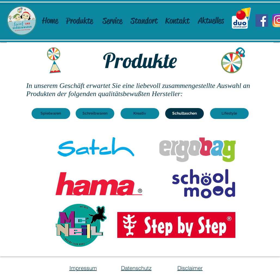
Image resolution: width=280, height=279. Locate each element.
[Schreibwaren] (95, 113)
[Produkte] (79, 20)
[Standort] (144, 20)
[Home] (50, 20)
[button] (184, 113)
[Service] (112, 20)
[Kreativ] (140, 113)
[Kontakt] (177, 20)
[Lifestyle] (229, 113)
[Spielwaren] (51, 113)
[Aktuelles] (211, 20)
